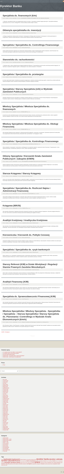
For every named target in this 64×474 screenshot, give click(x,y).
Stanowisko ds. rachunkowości (18, 59)
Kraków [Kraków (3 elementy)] (54, 460)
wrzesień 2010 (5, 419)
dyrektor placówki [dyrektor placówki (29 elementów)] (8, 461)
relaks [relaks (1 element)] (52, 462)
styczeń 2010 (5, 426)
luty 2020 (4, 383)
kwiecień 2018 (5, 404)
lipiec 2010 (5, 420)
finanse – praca (5, 442)
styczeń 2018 (5, 407)
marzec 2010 (5, 423)
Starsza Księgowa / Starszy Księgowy (22, 173)
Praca (4, 364)
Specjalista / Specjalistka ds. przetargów (23, 74)
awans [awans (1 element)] (2, 459)
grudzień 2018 (5, 396)
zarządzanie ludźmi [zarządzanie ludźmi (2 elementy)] (56, 463)
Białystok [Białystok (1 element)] (21, 459)
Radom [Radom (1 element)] (46, 462)
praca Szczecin (5, 446)
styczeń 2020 (5, 384)
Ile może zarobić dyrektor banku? (9, 354)
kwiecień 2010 (5, 422)
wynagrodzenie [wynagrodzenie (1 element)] (34, 463)
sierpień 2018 (5, 401)
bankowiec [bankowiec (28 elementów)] (8, 459)
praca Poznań (5, 445)
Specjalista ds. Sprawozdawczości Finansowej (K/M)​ (29, 296)
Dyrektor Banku (11, 6)
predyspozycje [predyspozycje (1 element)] (42, 462)
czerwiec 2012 (5, 409)
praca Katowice (5, 443)
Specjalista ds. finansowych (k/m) (20, 15)
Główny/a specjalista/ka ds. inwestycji (22, 30)
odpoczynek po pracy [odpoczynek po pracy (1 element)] (24, 462)
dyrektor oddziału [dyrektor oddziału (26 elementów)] (56, 459)
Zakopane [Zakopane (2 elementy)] (43, 463)
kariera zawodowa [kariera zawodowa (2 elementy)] (39, 460)
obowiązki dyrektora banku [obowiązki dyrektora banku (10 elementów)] (12, 462)
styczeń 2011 (5, 417)
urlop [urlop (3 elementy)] (6, 463)
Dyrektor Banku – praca (7, 439)
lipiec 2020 (5, 379)
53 (5, 332)
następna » (8, 332)
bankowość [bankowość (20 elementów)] (16, 459)
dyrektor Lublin (5, 441)
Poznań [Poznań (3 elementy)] (33, 462)
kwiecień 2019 (5, 391)
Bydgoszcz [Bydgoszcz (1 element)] (25, 459)
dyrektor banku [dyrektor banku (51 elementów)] (42, 459)
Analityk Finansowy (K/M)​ (16, 282)
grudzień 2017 (5, 408)
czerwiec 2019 (5, 390)
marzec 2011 (5, 416)
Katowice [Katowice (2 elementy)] (45, 460)
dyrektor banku (5, 437)
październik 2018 (6, 398)
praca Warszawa (6, 447)
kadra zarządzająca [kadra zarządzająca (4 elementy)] (31, 460)
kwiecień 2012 (5, 410)
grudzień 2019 (5, 385)
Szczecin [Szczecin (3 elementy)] (3, 463)
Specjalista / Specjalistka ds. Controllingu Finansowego (31, 45)
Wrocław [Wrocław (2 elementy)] (20, 463)
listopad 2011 (5, 413)
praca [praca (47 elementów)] (37, 462)
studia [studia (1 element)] (61, 462)
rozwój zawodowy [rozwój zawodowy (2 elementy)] (56, 462)
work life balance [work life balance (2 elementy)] (15, 463)
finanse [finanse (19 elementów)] (17, 461)
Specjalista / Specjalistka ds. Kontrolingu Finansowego (31, 141)
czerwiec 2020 (5, 380)
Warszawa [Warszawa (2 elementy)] (10, 463)
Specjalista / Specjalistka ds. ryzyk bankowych (26, 249)
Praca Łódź (5, 451)
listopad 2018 (5, 397)
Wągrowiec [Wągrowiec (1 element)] (39, 463)
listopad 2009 (5, 427)
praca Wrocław (5, 448)
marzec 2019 (5, 392)
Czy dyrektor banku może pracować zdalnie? (11, 353)
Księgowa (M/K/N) (12, 205)
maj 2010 (4, 421)
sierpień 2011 (5, 415)
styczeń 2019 (5, 395)
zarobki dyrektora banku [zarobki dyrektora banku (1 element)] (48, 463)
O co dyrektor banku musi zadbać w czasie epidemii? (12, 352)
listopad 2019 (5, 386)
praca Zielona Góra (6, 449)
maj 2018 (4, 403)
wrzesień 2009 (5, 429)
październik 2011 (6, 414)
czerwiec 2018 (5, 402)
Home (1, 1)
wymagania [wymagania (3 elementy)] (29, 463)
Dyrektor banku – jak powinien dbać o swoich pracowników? (13, 355)
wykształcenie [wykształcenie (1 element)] (24, 463)
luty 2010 (4, 425)
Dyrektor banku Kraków (7, 440)
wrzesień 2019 (5, 389)
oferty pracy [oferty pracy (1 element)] (29, 462)
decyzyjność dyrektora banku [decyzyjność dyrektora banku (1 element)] (31, 459)
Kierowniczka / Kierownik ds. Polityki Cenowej (26, 235)
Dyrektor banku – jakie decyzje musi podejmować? (12, 356)
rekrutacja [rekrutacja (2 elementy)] (49, 462)
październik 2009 (6, 428)
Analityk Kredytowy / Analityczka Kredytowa (25, 220)
